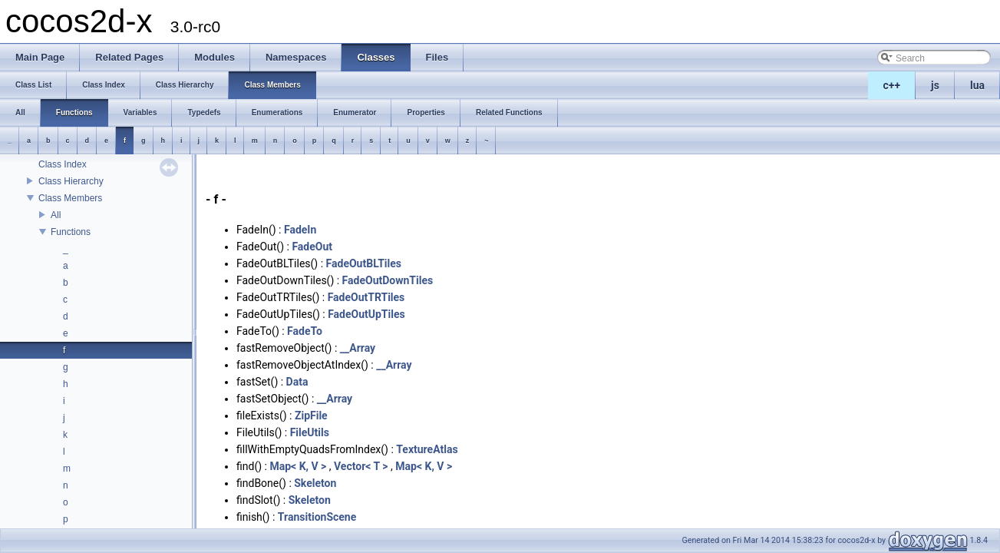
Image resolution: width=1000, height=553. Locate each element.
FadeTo (304, 331)
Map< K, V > (297, 466)
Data (297, 382)
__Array (357, 348)
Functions (71, 232)
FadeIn (300, 230)
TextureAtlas (426, 449)
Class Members (70, 198)
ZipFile (311, 415)
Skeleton (315, 483)
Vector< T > (361, 466)
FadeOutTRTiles (366, 297)
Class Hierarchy (71, 181)
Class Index (62, 164)
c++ (892, 85)
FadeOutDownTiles (388, 280)
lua (977, 85)
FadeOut (312, 246)
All (56, 215)
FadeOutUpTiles (366, 314)
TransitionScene (317, 517)
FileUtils (309, 432)
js (935, 85)
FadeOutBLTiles (363, 263)
